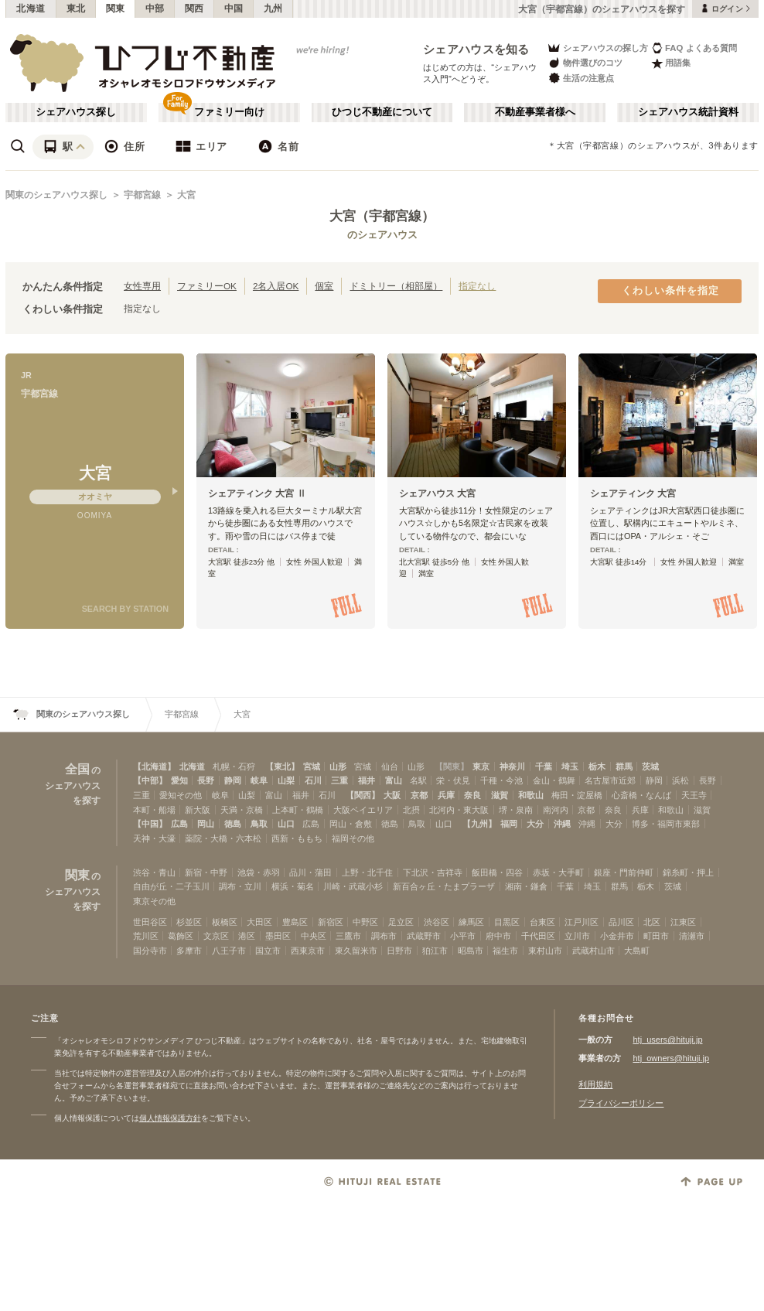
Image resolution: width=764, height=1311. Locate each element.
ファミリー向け (229, 112)
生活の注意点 (580, 78)
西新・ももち (296, 838)
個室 (324, 286)
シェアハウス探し (76, 112)
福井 (366, 780)
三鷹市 (348, 936)
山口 (286, 823)
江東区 (683, 922)
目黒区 (507, 922)
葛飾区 (180, 936)
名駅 (418, 780)
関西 (194, 8)
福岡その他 (353, 838)
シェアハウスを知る (476, 49)
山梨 (286, 780)
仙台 (389, 766)
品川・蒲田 (310, 872)
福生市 (505, 950)
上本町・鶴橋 (297, 809)
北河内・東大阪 (459, 809)
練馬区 (471, 922)
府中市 (498, 936)
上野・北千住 (367, 872)
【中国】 (150, 823)
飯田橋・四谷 (497, 872)
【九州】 (479, 823)
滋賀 (499, 795)
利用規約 (595, 1084)
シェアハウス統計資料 (688, 112)
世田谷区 (150, 922)
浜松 (680, 780)
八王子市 (229, 950)
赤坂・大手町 (558, 872)
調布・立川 (240, 886)
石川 (313, 780)
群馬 (624, 766)
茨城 (650, 766)
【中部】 (150, 780)
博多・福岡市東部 (666, 823)
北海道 (31, 8)
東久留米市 (356, 950)
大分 (535, 823)
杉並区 (189, 922)
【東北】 (282, 766)
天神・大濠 (154, 838)
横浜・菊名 (292, 886)
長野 (205, 780)
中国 (234, 8)
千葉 (543, 766)
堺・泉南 (516, 809)
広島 (179, 823)
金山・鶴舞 (554, 780)
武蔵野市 (424, 936)
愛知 (179, 780)
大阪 (392, 795)
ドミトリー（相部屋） (396, 286)
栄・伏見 (453, 780)
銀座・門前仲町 (623, 872)
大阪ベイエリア (363, 809)
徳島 (232, 823)
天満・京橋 (241, 809)
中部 (155, 8)
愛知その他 (180, 795)
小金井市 (617, 936)
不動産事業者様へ (535, 112)
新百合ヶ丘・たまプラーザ (444, 886)
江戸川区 (581, 922)
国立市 (268, 950)
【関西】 (363, 795)
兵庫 (446, 795)
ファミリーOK (207, 286)
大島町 (637, 950)
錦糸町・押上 (688, 872)
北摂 (411, 809)
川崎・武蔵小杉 (353, 886)
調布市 (384, 936)
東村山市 (545, 950)
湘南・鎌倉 (526, 886)
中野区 (365, 922)
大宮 (186, 194)
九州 (273, 8)
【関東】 (452, 766)
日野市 (399, 950)
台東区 (542, 922)
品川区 (621, 922)
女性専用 (142, 286)
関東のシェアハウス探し (56, 194)
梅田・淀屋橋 (576, 795)
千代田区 (538, 936)
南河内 (555, 809)
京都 (419, 795)
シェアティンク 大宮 (633, 493)
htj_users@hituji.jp (667, 1039)
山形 (337, 766)
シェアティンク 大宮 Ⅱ (257, 493)
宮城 (311, 766)
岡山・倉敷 (350, 823)
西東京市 (308, 950)
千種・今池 (501, 780)
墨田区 (278, 936)
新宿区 (330, 922)
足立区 (401, 922)
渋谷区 (436, 922)
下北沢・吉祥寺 (432, 872)
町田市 (656, 936)
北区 (651, 922)
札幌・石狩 (234, 766)
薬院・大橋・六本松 (223, 838)
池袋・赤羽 (258, 872)
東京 (480, 766)
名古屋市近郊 (610, 780)
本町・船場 (154, 809)
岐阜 (259, 780)
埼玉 (569, 766)
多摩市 (189, 950)
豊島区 (295, 922)
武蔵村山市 (593, 950)
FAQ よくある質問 (694, 47)
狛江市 (435, 950)
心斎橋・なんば (641, 795)
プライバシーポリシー (620, 1103)
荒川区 (146, 936)
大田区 (259, 922)
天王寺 (694, 795)
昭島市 (470, 950)
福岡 (508, 823)
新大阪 (197, 809)
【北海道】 (154, 766)
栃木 (596, 766)
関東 (115, 8)
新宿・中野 (206, 872)
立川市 (577, 936)
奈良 (472, 795)
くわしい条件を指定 (670, 290)
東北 (76, 8)
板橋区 (224, 922)
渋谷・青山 (154, 872)
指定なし (477, 286)
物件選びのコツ (584, 63)
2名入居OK (275, 286)
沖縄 (562, 823)
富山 (393, 780)
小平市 (463, 936)
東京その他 (154, 901)
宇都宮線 (142, 194)
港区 (246, 936)
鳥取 (259, 823)
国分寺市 (150, 950)
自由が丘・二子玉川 (171, 886)
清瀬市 (691, 936)
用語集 (671, 63)
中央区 (313, 936)
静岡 (232, 780)
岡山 (205, 823)
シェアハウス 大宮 (437, 493)
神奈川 (512, 766)
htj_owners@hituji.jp (671, 1058)
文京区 (216, 936)
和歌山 (531, 795)
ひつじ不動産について (382, 112)
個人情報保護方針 (170, 1118)
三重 (339, 780)
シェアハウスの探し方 (597, 47)
